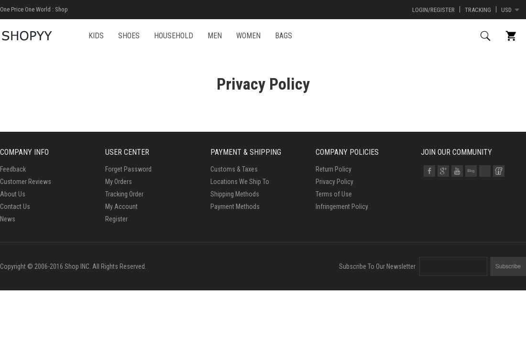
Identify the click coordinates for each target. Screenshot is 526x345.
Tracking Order (124, 194)
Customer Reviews (25, 181)
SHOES (129, 35)
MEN (215, 35)
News (7, 219)
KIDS (96, 35)
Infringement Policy (342, 206)
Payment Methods (235, 206)
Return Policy (333, 169)
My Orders (118, 181)
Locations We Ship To (239, 181)
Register (116, 219)
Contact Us (15, 206)
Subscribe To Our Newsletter (377, 266)
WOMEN (248, 35)
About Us (12, 194)
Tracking (478, 9)
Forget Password (128, 169)
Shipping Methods (234, 194)
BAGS (283, 35)
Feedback (13, 169)
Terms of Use (334, 194)
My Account (121, 206)
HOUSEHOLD (173, 35)
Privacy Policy (334, 181)
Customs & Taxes (234, 169)
